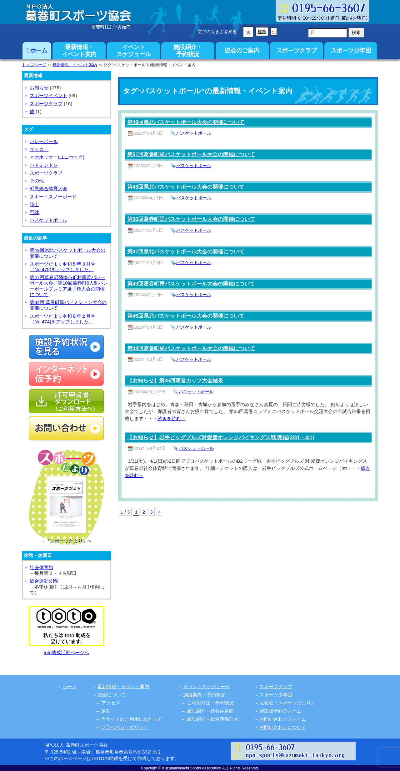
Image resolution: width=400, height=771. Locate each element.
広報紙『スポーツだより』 (287, 702)
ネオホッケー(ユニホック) (57, 157)
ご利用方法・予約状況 (210, 702)
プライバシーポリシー (124, 727)
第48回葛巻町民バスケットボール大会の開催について (191, 348)
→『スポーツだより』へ (66, 541)
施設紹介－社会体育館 (210, 711)
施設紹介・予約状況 (187, 50)
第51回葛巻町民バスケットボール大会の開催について (191, 154)
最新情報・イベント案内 (79, 50)
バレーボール (44, 141)
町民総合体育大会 (48, 188)
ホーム (37, 50)
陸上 (34, 204)
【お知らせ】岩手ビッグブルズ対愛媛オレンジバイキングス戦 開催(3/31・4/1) (220, 437)
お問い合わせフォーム (282, 719)
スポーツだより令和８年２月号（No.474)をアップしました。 (62, 318)
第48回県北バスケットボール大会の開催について (186, 187)
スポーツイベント (48, 95)
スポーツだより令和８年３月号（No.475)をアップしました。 (62, 266)
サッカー (39, 149)
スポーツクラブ (296, 50)
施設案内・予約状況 (204, 694)
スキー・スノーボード (53, 196)
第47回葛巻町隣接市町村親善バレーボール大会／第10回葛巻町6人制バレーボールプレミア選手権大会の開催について (69, 286)
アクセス (110, 702)
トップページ (34, 64)
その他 (37, 180)
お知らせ (39, 87)
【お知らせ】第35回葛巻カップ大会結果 (175, 381)
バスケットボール (193, 133)
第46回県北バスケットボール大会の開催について (186, 316)
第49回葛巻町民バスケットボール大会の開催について (191, 284)
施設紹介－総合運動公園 (212, 719)
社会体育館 (41, 567)
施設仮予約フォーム (280, 711)
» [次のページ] (159, 512)
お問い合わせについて (282, 727)
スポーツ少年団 (351, 50)
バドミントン (44, 165)
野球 (34, 212)
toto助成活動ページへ (66, 652)
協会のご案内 (242, 50)
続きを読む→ (172, 418)
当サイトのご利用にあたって (131, 719)
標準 (262, 31)
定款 (106, 711)
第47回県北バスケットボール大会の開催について (186, 252)
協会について (112, 694)
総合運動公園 (44, 581)
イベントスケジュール (133, 50)
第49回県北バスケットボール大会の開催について (186, 122)
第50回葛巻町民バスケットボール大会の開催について (191, 219)
